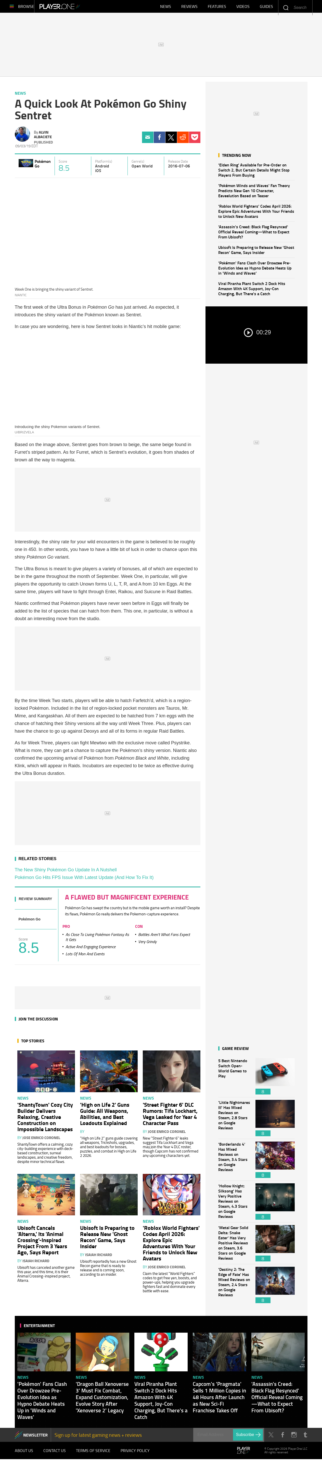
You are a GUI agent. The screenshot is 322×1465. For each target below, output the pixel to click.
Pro (66, 929)
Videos (243, 7)
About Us (24, 1454)
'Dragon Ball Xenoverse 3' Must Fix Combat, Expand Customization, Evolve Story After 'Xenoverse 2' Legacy (102, 1399)
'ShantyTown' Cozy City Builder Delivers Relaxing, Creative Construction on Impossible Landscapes (45, 1119)
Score (63, 164)
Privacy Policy (135, 1454)
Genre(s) (138, 164)
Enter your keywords (285, 7)
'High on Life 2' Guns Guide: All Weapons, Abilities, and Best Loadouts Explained (104, 1116)
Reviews (189, 7)
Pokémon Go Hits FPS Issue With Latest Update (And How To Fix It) (84, 880)
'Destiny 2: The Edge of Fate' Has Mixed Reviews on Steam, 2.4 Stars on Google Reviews (234, 1287)
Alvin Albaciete (43, 137)
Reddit (183, 140)
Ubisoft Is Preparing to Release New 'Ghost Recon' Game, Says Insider (256, 252)
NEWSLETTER (35, 1437)
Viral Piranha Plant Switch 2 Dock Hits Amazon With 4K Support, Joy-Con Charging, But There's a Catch (251, 291)
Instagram (294, 1437)
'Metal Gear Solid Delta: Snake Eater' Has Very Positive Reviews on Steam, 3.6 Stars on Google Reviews (234, 1246)
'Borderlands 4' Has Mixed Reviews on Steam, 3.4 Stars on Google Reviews (234, 1162)
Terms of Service (93, 1454)
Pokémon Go (43, 166)
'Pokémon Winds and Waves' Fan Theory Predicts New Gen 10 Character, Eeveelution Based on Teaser (254, 193)
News (165, 7)
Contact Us (54, 1454)
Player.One (77, 7)
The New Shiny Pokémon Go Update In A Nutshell (66, 872)
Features (217, 7)
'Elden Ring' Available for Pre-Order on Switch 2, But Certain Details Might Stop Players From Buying (254, 172)
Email (147, 140)
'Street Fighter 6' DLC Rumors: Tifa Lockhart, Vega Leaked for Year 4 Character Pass (170, 1116)
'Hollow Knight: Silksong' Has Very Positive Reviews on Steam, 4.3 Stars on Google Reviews (234, 1204)
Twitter (171, 140)
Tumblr (305, 1437)
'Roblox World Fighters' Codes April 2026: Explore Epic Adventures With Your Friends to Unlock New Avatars (256, 214)
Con (139, 929)
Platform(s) (103, 164)
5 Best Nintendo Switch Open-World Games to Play (234, 1079)
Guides (266, 7)
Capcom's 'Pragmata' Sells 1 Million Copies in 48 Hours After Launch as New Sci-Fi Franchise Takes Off (219, 1399)
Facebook (159, 140)
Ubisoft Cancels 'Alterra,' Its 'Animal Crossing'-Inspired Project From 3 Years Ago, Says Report (42, 1242)
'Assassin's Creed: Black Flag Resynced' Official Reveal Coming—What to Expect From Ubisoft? (253, 234)
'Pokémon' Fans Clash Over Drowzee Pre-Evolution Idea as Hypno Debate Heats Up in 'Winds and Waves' (255, 270)
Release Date (178, 164)
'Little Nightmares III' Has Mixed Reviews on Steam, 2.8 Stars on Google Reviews (234, 1120)
